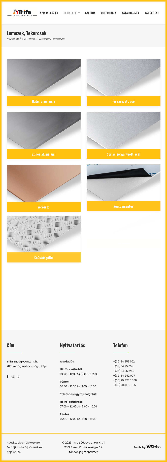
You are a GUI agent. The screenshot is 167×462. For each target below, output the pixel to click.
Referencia (108, 13)
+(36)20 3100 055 (124, 385)
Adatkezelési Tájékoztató (23, 443)
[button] (44, 77)
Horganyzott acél (124, 101)
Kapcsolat (152, 13)
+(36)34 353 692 (124, 361)
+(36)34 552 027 (124, 376)
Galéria (90, 13)
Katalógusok (130, 13)
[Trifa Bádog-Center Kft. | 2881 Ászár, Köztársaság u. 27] (22, 12)
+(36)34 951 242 (123, 371)
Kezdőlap (13, 39)
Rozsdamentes (123, 195)
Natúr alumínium (43, 101)
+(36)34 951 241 (123, 366)
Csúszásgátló (43, 243)
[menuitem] (49, 13)
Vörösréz (44, 200)
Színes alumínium (43, 154)
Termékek (71, 13)
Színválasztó (49, 13)
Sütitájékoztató (17, 447)
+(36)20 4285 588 (125, 380)
